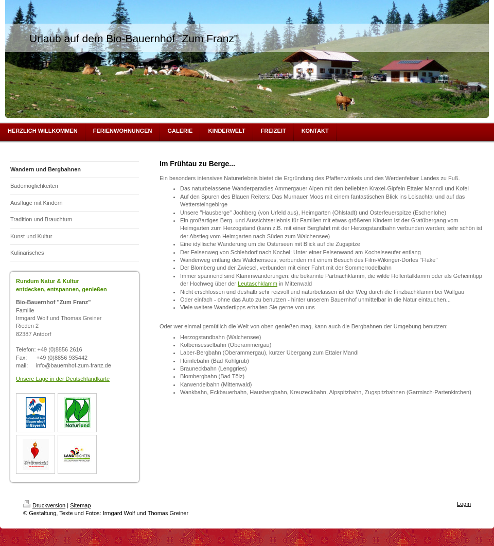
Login (464, 504)
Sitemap (80, 505)
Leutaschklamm (257, 283)
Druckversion (44, 505)
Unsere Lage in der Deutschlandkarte (63, 379)
